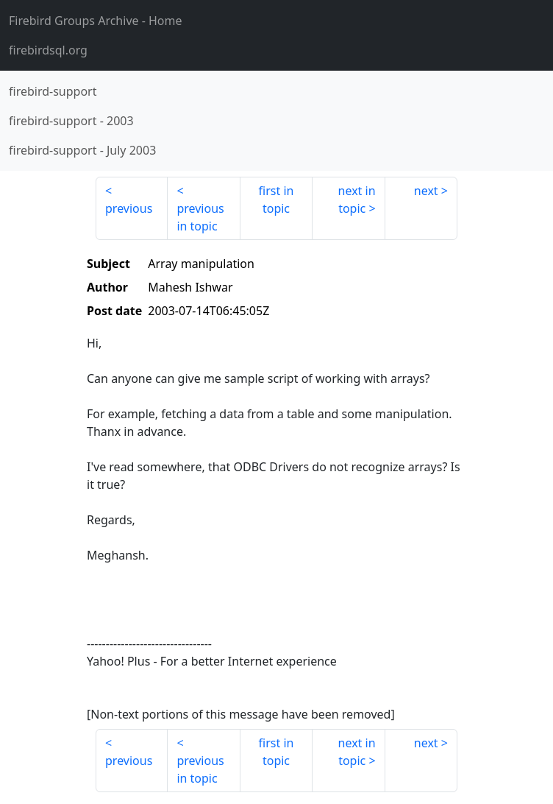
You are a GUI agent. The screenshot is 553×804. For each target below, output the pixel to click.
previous (128, 208)
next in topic (357, 199)
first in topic (276, 199)
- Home (95, 21)
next (426, 191)
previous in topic (200, 217)
